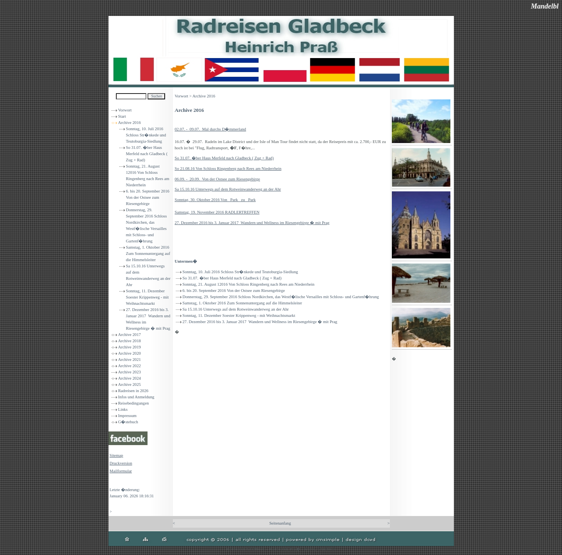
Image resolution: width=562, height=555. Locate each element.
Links (123, 409)
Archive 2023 (129, 372)
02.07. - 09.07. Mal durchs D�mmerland (210, 129)
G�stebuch (128, 422)
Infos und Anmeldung (136, 397)
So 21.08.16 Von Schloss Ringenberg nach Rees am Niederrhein (228, 168)
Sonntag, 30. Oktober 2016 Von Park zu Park (215, 200)
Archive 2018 (129, 341)
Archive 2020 (129, 353)
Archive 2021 (129, 359)
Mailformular (121, 471)
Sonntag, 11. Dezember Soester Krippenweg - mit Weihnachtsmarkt (147, 297)
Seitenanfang (280, 523)
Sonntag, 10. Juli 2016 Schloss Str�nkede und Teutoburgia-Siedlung (146, 135)
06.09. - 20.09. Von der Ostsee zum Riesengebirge (217, 179)
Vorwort (125, 110)
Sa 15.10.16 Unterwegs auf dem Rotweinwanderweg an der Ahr (228, 189)
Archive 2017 (129, 334)
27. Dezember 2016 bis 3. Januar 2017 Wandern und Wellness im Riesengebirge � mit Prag (252, 223)
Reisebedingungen (133, 403)
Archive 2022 (129, 366)
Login (114, 482)
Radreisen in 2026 (133, 391)
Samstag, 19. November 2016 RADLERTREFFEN (217, 212)
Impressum (127, 416)
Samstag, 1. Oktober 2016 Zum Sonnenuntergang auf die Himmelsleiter (148, 253)
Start (122, 116)
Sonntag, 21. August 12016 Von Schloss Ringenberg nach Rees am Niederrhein (249, 284)
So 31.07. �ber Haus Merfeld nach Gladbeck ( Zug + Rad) (147, 153)
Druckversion (121, 463)
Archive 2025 (129, 384)
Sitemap (116, 455)
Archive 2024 (129, 378)
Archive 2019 (129, 347)
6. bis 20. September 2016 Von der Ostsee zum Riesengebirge (147, 197)
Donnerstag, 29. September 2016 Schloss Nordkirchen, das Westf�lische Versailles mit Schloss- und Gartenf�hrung (281, 297)
